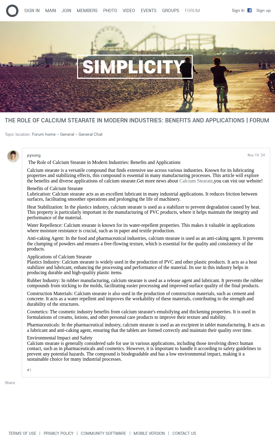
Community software (103, 433)
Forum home (44, 134)
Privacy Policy (58, 433)
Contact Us (184, 433)
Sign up (263, 10)
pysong (34, 155)
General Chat (91, 134)
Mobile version (149, 433)
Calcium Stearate (196, 180)
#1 (29, 370)
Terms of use (22, 433)
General (67, 134)
